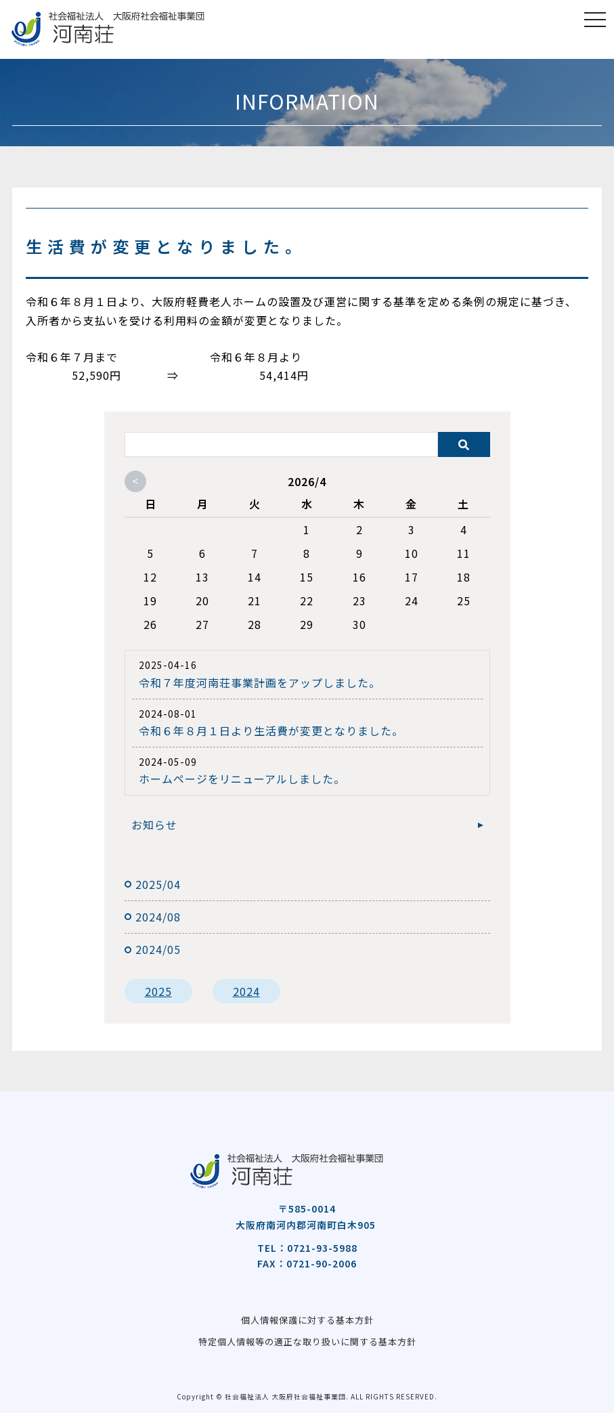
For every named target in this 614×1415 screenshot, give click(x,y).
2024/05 (158, 949)
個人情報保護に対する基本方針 (307, 1320)
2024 (246, 991)
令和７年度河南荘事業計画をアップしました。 (259, 682)
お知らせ (154, 825)
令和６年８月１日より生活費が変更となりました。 (271, 730)
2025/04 (158, 884)
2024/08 (158, 917)
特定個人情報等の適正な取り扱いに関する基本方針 (307, 1343)
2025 (158, 991)
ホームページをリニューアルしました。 (242, 778)
